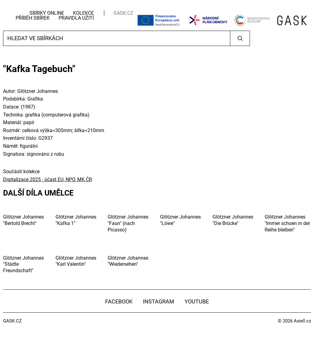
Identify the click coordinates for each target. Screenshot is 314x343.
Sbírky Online (46, 13)
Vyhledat (240, 38)
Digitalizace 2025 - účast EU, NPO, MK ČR (47, 179)
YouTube (197, 301)
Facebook (118, 301)
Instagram (158, 301)
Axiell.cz (302, 321)
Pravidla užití (76, 18)
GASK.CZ (123, 13)
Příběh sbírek (33, 18)
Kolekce (83, 13)
